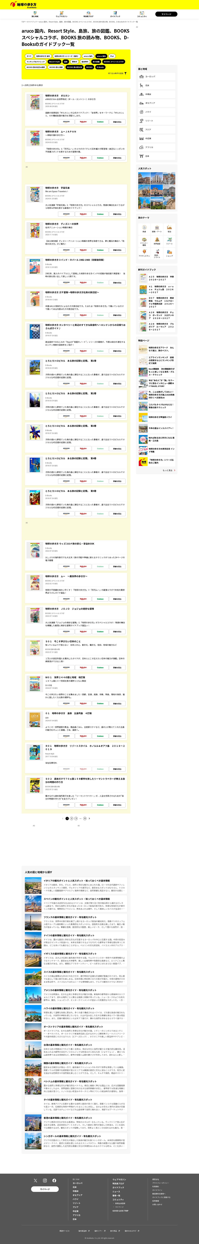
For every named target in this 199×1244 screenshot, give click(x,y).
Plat (112, 56)
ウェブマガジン (61, 16)
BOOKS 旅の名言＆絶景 (36, 67)
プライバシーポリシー (160, 1183)
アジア (145, 129)
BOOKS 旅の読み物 (74, 67)
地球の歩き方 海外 (43, 56)
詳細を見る (117, 122)
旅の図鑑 (96, 61)
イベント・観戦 (144, 244)
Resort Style (54, 61)
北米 (144, 85)
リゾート (146, 121)
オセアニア (147, 103)
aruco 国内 (101, 56)
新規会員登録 (120, 1203)
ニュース (116, 1191)
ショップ (169, 256)
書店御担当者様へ (159, 1193)
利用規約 (155, 1186)
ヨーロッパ (147, 76)
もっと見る (167, 470)
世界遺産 (157, 243)
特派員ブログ (88, 16)
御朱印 (74, 61)
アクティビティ (144, 256)
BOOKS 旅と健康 (56, 67)
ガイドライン (157, 1190)
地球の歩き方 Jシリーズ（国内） (67, 56)
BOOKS (89, 67)
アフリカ (146, 147)
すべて (29, 56)
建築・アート (157, 231)
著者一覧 (116, 1195)
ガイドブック (115, 16)
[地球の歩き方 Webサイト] (23, 4)
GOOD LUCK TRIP (120, 1210)
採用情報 (155, 1201)
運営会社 (155, 1179)
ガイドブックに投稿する (161, 1197)
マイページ (166, 14)
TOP (23, 21)
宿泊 (169, 231)
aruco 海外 (88, 56)
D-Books (100, 67)
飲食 (144, 231)
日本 (144, 156)
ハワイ (145, 112)
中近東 (145, 138)
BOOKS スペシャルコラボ (114, 61)
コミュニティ (142, 16)
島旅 (65, 61)
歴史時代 (85, 61)
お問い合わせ (157, 1204)
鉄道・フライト (157, 256)
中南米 (145, 94)
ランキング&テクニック (36, 61)
